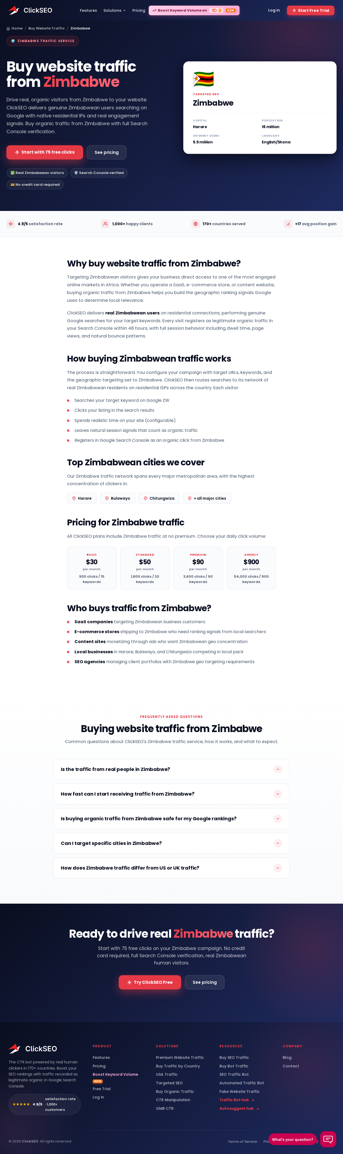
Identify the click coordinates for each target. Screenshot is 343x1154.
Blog (287, 1057)
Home (14, 28)
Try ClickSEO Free (150, 982)
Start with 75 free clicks (44, 152)
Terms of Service (242, 1141)
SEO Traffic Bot (234, 1074)
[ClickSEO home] (33, 1049)
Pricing (99, 1066)
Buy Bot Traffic (233, 1066)
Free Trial (102, 1089)
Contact (291, 1066)
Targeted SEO (169, 1083)
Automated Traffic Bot (241, 1083)
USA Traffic (167, 1074)
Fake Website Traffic (239, 1091)
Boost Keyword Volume (115, 1077)
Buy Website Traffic (46, 28)
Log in (98, 1097)
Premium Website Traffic (180, 1057)
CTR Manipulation (173, 1100)
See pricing (107, 152)
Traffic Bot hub (237, 1100)
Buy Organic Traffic (175, 1091)
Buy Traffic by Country (178, 1066)
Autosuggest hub (239, 1108)
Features (101, 1057)
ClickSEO (30, 1141)
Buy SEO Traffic (234, 1057)
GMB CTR (165, 1108)
